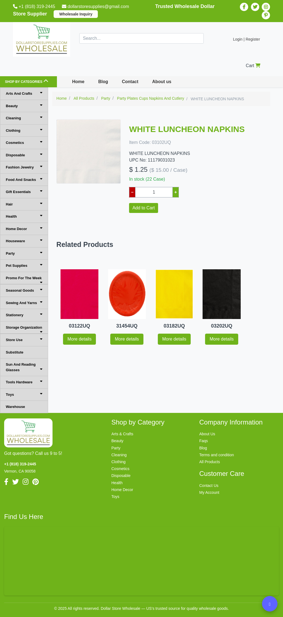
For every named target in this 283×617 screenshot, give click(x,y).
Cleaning (24, 117)
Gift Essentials (24, 191)
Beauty (24, 105)
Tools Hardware (24, 381)
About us (161, 81)
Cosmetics (24, 142)
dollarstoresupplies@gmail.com (96, 6)
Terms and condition (216, 455)
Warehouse (15, 407)
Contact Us (208, 485)
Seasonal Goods (24, 290)
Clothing (24, 130)
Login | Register (246, 39)
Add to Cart (143, 207)
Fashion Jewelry (24, 167)
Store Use (24, 339)
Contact (130, 81)
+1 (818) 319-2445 (34, 6)
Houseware (24, 240)
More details (79, 339)
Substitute (14, 352)
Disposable (24, 154)
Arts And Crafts (24, 93)
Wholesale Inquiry (75, 14)
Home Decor (24, 228)
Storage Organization (24, 329)
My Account (209, 492)
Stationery (24, 314)
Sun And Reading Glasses (24, 367)
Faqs (203, 441)
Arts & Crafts (122, 434)
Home (78, 81)
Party (24, 253)
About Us (207, 434)
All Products (209, 462)
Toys (24, 394)
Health (24, 216)
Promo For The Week (24, 280)
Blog (103, 81)
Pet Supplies (24, 265)
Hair (24, 204)
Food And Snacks (24, 179)
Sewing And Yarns (24, 302)
